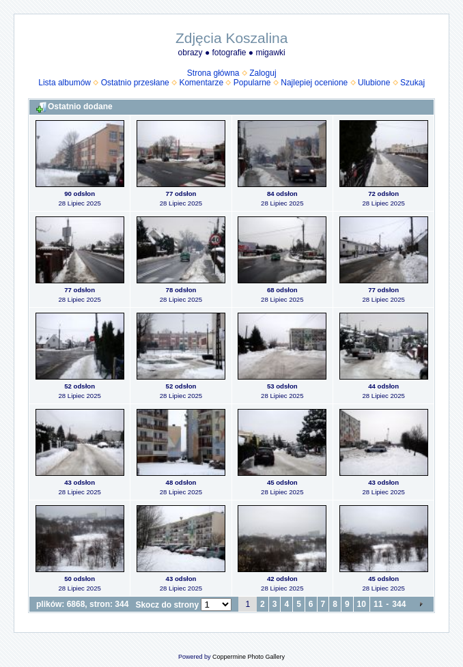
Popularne (252, 82)
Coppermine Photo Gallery (248, 656)
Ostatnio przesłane (135, 82)
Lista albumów (64, 82)
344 (399, 604)
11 (378, 604)
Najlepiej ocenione (314, 82)
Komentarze (201, 82)
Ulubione (374, 82)
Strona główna (213, 73)
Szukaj (412, 82)
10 (361, 604)
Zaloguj (262, 73)
